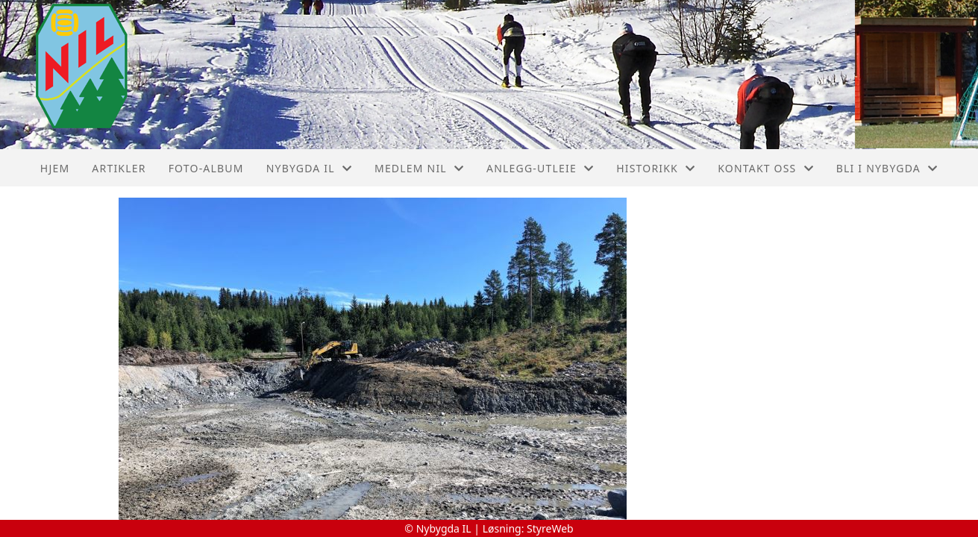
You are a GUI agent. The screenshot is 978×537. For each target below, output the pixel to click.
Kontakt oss (766, 168)
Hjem (54, 168)
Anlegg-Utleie (540, 168)
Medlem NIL (419, 168)
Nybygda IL (309, 168)
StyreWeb (550, 528)
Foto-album (206, 168)
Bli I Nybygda (887, 168)
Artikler (118, 168)
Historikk (655, 168)
